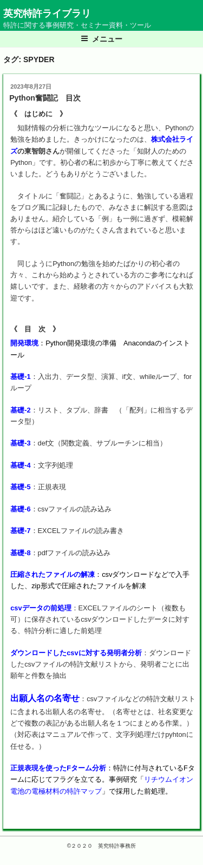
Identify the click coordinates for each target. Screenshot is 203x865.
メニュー (101, 39)
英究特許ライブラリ (47, 13)
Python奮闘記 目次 (45, 98)
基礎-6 (20, 509)
